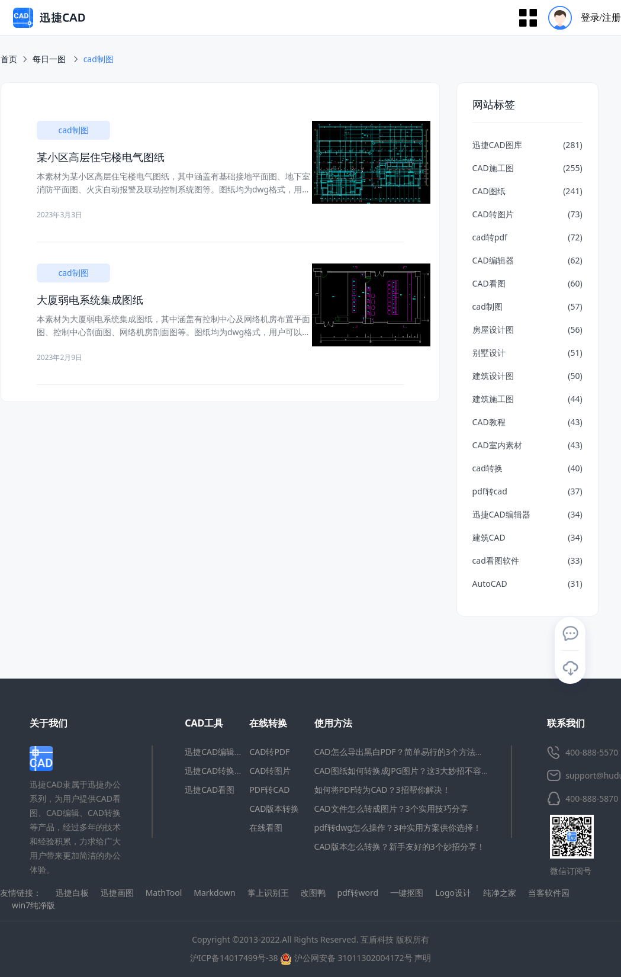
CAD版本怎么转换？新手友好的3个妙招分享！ (399, 846)
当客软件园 (548, 892)
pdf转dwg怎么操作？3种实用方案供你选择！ (397, 827)
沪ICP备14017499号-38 (234, 957)
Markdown (214, 892)
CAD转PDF (269, 751)
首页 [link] (9, 59)
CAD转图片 (270, 770)
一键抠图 (406, 892)
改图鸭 (313, 892)
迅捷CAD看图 (209, 789)
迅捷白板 (72, 892)
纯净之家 (499, 892)
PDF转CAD (269, 789)
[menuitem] (580, 17)
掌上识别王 (268, 892)
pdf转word (358, 892)
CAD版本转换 (274, 808)
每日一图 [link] (50, 59)
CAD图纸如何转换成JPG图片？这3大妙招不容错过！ (410, 770)
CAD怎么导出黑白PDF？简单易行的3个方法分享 (403, 751)
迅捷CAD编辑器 (214, 751)
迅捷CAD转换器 (214, 770)
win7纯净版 (33, 905)
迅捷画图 (117, 892)
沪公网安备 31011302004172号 (346, 957)
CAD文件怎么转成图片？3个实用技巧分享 (391, 808)
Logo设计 (453, 892)
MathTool (164, 892)
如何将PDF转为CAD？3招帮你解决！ (382, 789)
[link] (98, 59)
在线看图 (265, 827)
